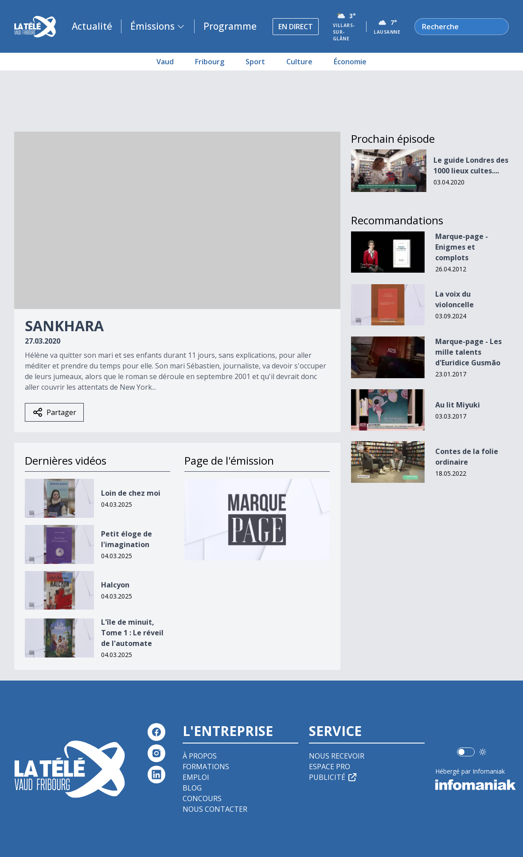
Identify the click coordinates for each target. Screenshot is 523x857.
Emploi (196, 777)
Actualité (92, 26)
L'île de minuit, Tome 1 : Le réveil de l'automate (132, 632)
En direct (295, 26)
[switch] (466, 751)
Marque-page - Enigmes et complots (461, 246)
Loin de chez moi (130, 493)
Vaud (165, 62)
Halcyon (115, 585)
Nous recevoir (336, 756)
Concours (202, 798)
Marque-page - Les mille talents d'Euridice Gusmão (468, 352)
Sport (255, 62)
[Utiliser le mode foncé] (482, 751)
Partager (54, 412)
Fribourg (209, 62)
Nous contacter (215, 809)
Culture (299, 62)
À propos (200, 756)
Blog (192, 788)
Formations (206, 766)
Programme (230, 26)
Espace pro (329, 766)
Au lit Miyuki (457, 405)
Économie (350, 62)
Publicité (333, 777)
